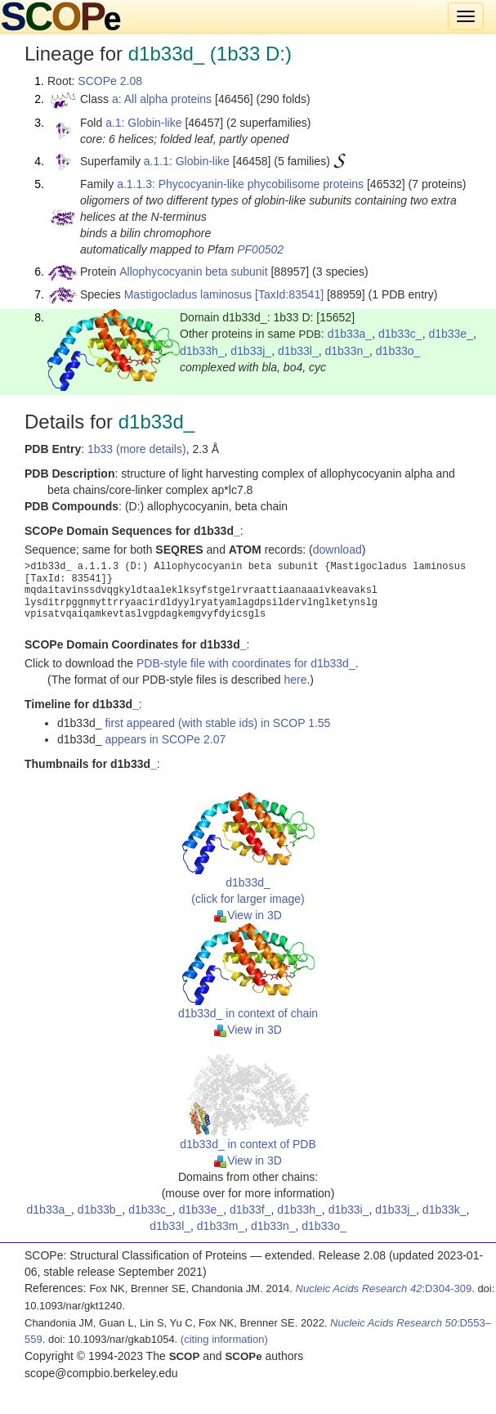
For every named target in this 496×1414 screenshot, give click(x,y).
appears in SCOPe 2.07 (165, 739)
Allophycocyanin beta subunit (193, 271)
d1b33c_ (400, 333)
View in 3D (248, 915)
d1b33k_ (444, 1209)
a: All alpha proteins (162, 98)
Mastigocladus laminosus (188, 294)
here (295, 679)
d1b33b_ (100, 1209)
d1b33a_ (350, 333)
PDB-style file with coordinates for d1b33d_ (245, 663)
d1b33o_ (398, 350)
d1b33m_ (220, 1225)
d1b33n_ (347, 350)
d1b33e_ (450, 333)
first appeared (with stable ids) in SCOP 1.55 (217, 722)
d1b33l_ (298, 350)
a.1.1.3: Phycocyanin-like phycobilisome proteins (240, 184)
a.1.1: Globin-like (187, 161)
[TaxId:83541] (289, 294)
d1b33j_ (250, 350)
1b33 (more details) (136, 449)
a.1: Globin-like (143, 122)
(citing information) (224, 1339)
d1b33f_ (250, 1209)
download (337, 549)
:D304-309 (384, 1288)
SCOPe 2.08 (110, 81)
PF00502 (260, 249)
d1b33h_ (202, 350)
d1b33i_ (348, 1209)
